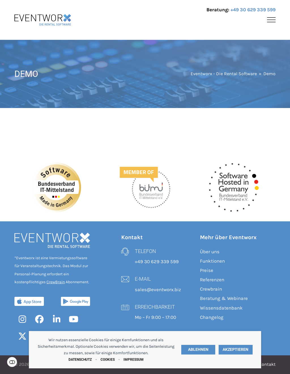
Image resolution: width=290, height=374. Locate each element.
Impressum (133, 360)
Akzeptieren (235, 349)
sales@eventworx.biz (158, 289)
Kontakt (267, 364)
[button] (271, 19)
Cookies (108, 360)
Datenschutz (80, 360)
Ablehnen (198, 349)
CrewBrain (55, 282)
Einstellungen (12, 362)
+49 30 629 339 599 (253, 9)
